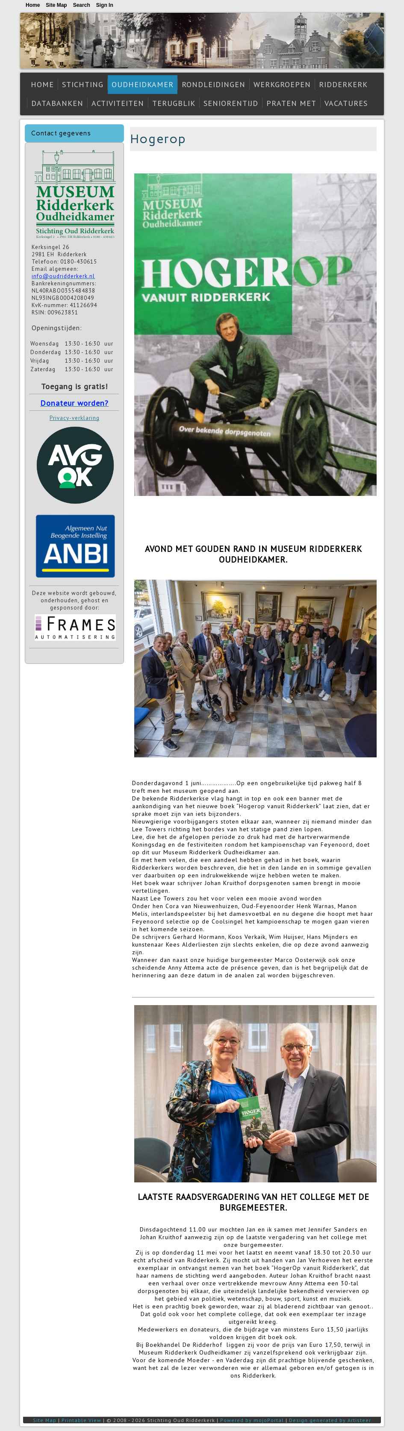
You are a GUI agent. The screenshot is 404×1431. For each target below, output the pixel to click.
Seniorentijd (230, 103)
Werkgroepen (282, 84)
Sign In (104, 5)
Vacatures (346, 103)
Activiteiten (117, 103)
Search (81, 5)
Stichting (82, 84)
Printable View (81, 1420)
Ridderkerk (343, 84)
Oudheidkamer (143, 84)
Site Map (44, 1420)
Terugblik (173, 103)
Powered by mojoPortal (252, 1420)
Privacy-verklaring (75, 418)
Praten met (291, 103)
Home (42, 84)
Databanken (57, 103)
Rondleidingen (213, 84)
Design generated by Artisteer (330, 1420)
